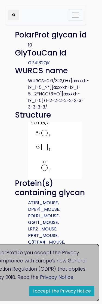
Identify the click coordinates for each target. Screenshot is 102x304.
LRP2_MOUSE (42, 229)
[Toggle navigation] (75, 15)
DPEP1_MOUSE (43, 209)
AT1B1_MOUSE (43, 203)
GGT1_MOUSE (43, 222)
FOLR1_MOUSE (43, 216)
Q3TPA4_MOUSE (46, 242)
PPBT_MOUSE (43, 235)
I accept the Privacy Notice (62, 291)
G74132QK (39, 63)
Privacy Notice (56, 277)
